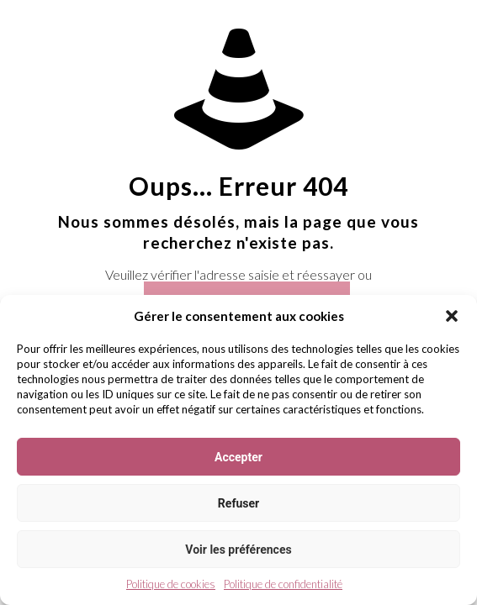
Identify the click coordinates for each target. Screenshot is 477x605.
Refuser (238, 503)
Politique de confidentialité (283, 584)
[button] (451, 316)
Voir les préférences (238, 549)
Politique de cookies (170, 584)
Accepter (238, 457)
